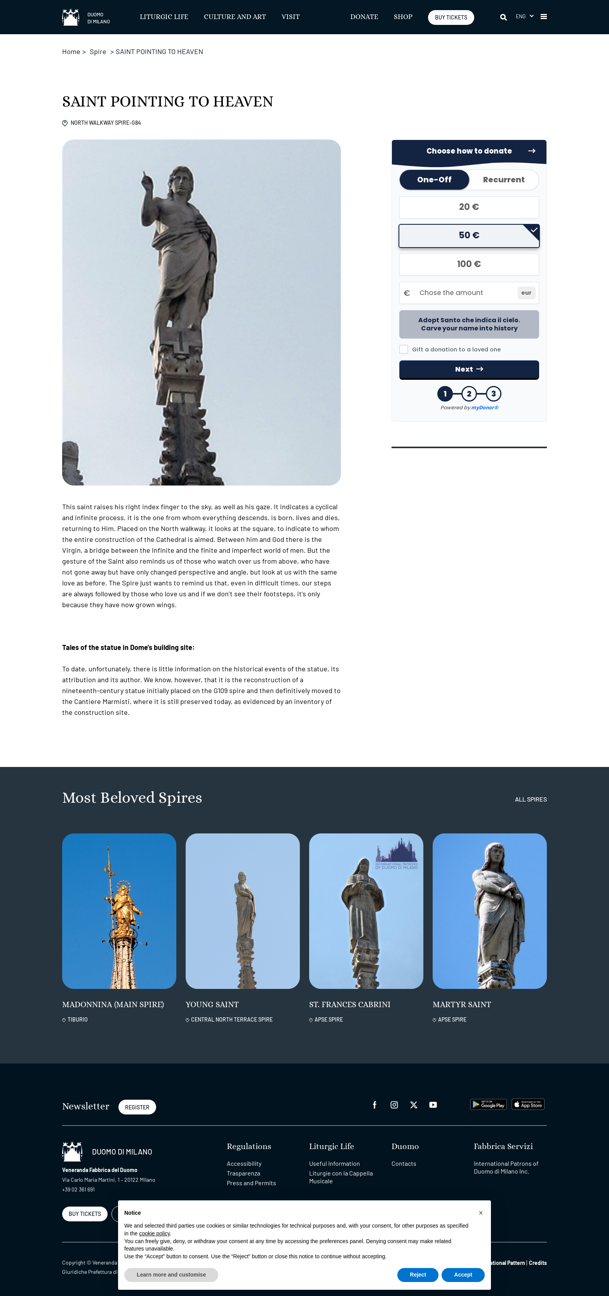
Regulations (249, 1146)
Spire (98, 51)
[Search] (504, 17)
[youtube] (433, 1104)
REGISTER (137, 1107)
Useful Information (334, 1163)
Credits (538, 1262)
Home (71, 51)
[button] (525, 16)
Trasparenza (243, 1173)
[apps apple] (528, 1103)
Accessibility (244, 1163)
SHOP (403, 17)
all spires (531, 799)
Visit (291, 17)
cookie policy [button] (154, 1233)
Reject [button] (418, 1275)
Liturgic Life (164, 17)
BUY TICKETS (451, 17)
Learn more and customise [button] (171, 1275)
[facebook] (375, 1104)
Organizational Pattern (498, 1262)
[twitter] (414, 1104)
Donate (364, 17)
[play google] (488, 1103)
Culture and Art (235, 17)
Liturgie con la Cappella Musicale (341, 1176)
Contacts (404, 1163)
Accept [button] (463, 1275)
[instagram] (394, 1104)
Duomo (405, 1146)
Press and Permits (251, 1182)
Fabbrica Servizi (503, 1146)
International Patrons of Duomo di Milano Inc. (506, 1167)
